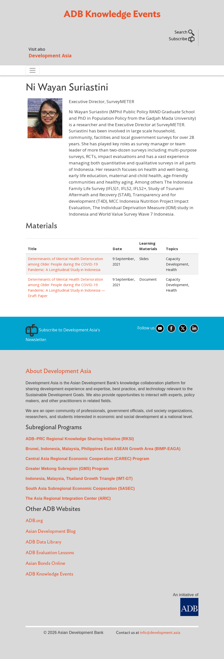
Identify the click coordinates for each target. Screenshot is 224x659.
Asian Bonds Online (45, 563)
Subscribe (181, 38)
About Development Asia (58, 371)
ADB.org (34, 520)
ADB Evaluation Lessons (50, 552)
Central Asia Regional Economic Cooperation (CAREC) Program (87, 459)
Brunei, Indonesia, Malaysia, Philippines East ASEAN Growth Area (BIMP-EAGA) (103, 449)
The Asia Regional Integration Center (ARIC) (68, 498)
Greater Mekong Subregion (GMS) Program (67, 468)
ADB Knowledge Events (49, 574)
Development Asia (50, 55)
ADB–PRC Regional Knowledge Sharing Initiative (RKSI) (80, 439)
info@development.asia (160, 633)
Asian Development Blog (50, 531)
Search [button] (184, 32)
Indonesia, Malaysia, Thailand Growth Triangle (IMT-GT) (79, 478)
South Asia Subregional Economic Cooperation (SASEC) (80, 488)
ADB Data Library (43, 542)
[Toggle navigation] (32, 70)
